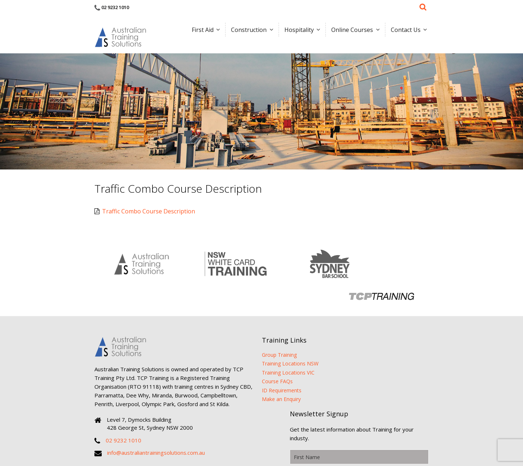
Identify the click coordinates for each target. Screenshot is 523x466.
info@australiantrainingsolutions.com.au (156, 424)
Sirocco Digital (358, 441)
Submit (411, 365)
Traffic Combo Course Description (144, 209)
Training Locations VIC (263, 334)
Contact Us (404, 31)
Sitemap (332, 441)
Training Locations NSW (265, 326)
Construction (245, 31)
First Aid (198, 31)
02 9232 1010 (115, 7)
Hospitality (296, 31)
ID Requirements (256, 353)
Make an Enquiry (256, 361)
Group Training (254, 317)
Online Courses (350, 31)
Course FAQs (252, 343)
